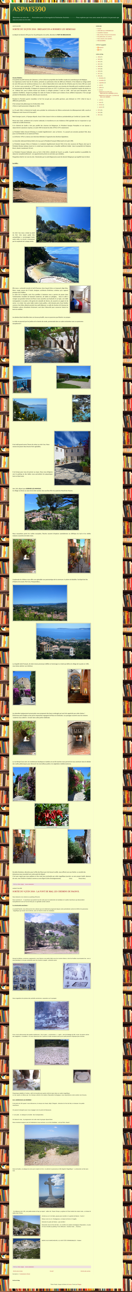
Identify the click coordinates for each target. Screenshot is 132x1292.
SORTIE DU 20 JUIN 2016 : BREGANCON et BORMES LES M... (108, 92)
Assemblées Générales (102, 32)
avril (100, 100)
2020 (99, 66)
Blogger (79, 1284)
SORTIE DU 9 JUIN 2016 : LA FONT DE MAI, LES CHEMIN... (109, 96)
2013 (99, 114)
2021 (99, 64)
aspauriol (101, 47)
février (101, 104)
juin (100, 90)
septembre (101, 82)
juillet (100, 87)
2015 (99, 110)
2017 (99, 73)
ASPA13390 (29, 9)
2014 (99, 112)
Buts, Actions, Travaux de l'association (106, 34)
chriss (100, 49)
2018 (99, 71)
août (100, 85)
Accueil (51, 1271)
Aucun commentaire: (29, 884)
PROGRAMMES (101, 40)
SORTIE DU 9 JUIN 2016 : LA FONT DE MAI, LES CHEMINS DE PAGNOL (46, 891)
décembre (101, 78)
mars (100, 102)
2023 (99, 59)
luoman (70, 1284)
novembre (101, 80)
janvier (101, 107)
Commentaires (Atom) (24, 1274)
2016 (99, 76)
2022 (99, 61)
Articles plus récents (18, 1271)
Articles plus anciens (85, 1271)
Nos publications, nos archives (104, 36)
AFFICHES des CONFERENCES (105, 30)
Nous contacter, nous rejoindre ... (105, 38)
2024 (99, 57)
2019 (99, 68)
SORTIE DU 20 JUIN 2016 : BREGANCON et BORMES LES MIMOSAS (44, 29)
